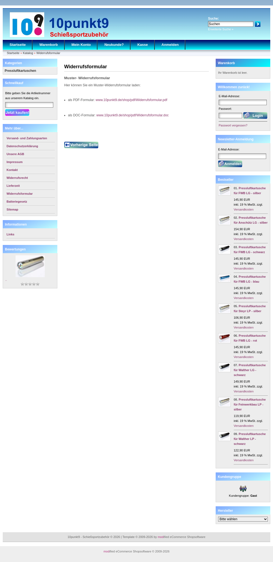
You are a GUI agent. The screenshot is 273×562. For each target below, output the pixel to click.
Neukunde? (114, 45)
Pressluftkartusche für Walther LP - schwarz (250, 438)
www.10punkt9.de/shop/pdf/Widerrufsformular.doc (132, 115)
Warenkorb (48, 45)
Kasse (142, 45)
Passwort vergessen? (233, 125)
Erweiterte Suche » (220, 29)
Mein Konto (81, 45)
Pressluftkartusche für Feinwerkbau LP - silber (250, 404)
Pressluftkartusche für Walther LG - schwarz (250, 370)
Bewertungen (15, 249)
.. (6, 279)
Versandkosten (244, 209)
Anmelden (170, 45)
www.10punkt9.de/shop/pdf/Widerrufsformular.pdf (131, 100)
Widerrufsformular (48, 53)
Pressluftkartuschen (20, 71)
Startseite (18, 45)
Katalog (28, 53)
